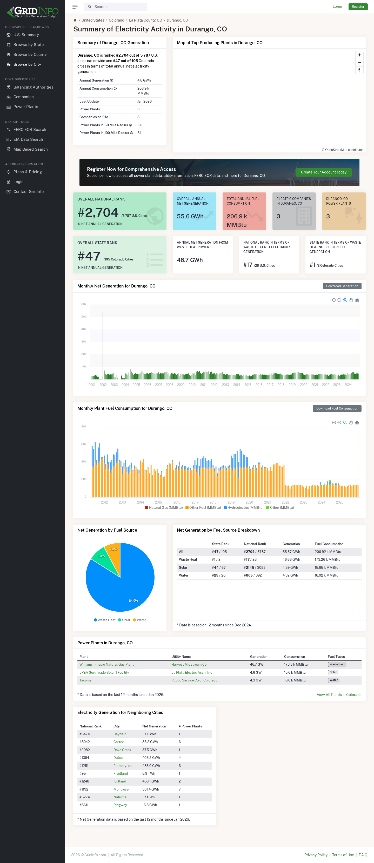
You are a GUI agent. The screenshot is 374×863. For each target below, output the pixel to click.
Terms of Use (343, 855)
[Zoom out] (359, 62)
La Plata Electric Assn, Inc (191, 672)
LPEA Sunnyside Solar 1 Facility (104, 672)
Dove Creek (122, 750)
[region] (32, 440)
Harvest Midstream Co (188, 664)
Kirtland (119, 781)
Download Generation (342, 286)
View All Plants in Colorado (339, 695)
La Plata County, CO (145, 20)
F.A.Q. (363, 855)
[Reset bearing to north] (359, 70)
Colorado (116, 20)
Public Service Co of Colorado (194, 680)
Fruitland (120, 773)
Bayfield (119, 734)
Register (358, 7)
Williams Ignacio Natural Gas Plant (106, 664)
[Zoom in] (359, 55)
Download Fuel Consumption (337, 408)
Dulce (118, 757)
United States (93, 20)
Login (337, 6)
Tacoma (85, 680)
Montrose (121, 789)
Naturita (119, 797)
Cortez (118, 742)
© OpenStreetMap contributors (343, 150)
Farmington (122, 766)
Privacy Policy (316, 855)
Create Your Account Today (323, 172)
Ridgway (120, 805)
